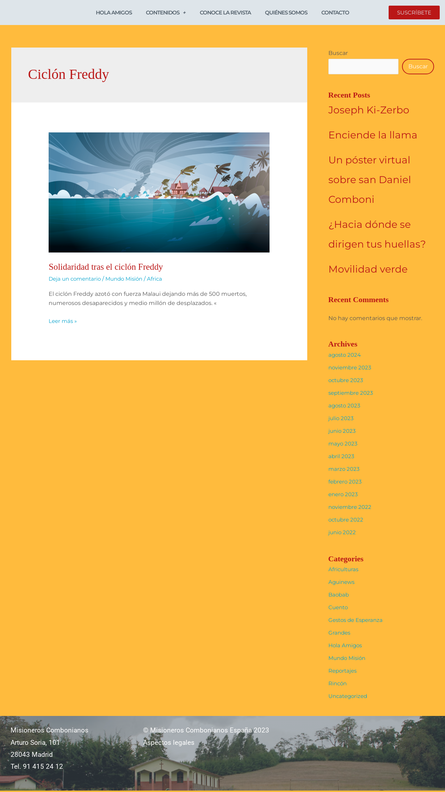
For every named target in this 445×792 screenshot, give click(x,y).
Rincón (338, 684)
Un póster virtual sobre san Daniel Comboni (369, 181)
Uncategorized (349, 697)
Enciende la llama (373, 136)
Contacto (335, 13)
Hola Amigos (114, 13)
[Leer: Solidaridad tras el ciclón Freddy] (159, 192)
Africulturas (344, 570)
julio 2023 (341, 419)
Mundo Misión (129, 279)
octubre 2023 (347, 381)
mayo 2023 (343, 444)
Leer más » (64, 321)
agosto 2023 (345, 406)
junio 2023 (342, 432)
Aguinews (342, 583)
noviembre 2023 (351, 368)
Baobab (339, 596)
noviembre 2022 (351, 508)
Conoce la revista (225, 13)
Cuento (339, 608)
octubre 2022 (347, 520)
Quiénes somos (286, 13)
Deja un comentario (77, 279)
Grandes (340, 634)
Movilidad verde (368, 270)
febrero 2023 (346, 482)
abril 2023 (341, 457)
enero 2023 (344, 495)
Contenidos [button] (166, 13)
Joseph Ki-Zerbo (368, 111)
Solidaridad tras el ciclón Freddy (108, 267)
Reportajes (343, 672)
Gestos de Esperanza (357, 621)
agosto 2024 (345, 356)
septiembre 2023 (352, 394)
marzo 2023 (344, 470)
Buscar (338, 53)
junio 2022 (342, 533)
